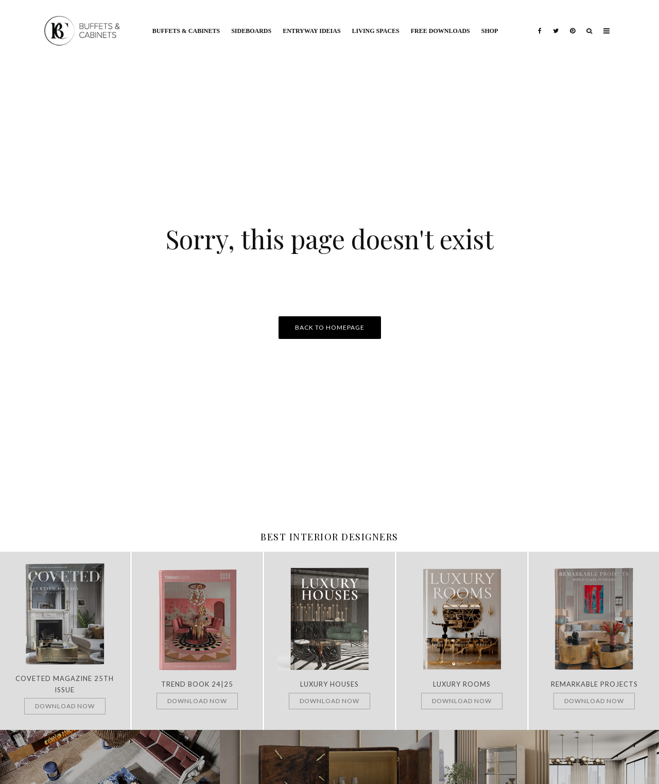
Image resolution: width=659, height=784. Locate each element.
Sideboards (251, 31)
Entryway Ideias (311, 31)
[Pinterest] (572, 23)
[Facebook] (539, 23)
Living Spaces (376, 31)
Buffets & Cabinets (186, 31)
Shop (489, 31)
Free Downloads (440, 31)
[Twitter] (555, 23)
